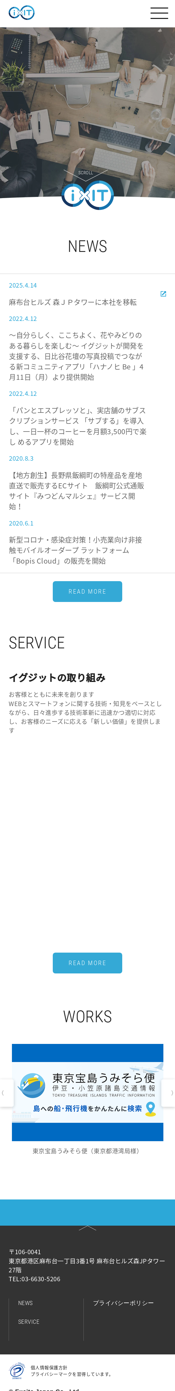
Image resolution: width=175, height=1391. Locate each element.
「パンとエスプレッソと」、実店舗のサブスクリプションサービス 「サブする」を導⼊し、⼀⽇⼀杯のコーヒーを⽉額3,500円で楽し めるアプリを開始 (77, 426)
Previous (7, 1093)
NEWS (25, 1303)
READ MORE (87, 591)
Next (168, 1093)
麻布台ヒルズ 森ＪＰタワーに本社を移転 (73, 302)
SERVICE (29, 1321)
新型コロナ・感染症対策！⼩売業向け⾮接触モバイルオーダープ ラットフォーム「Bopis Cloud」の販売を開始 (75, 550)
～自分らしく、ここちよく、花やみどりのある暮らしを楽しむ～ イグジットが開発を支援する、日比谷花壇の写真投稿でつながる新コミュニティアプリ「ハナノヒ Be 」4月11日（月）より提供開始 (76, 356)
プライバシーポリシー (123, 1303)
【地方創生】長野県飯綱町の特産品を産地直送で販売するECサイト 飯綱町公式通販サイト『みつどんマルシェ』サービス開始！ (76, 491)
